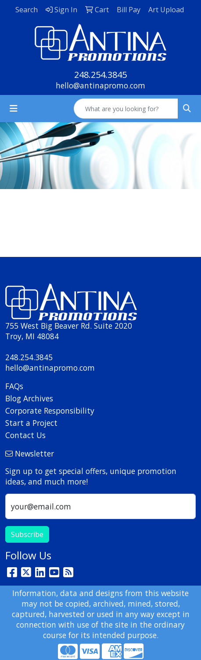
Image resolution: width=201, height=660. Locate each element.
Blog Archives (29, 398)
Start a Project (31, 423)
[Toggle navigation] (13, 108)
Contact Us (25, 435)
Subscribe (27, 534)
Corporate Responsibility (49, 410)
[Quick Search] (126, 108)
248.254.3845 (100, 75)
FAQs (14, 386)
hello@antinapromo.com (100, 85)
